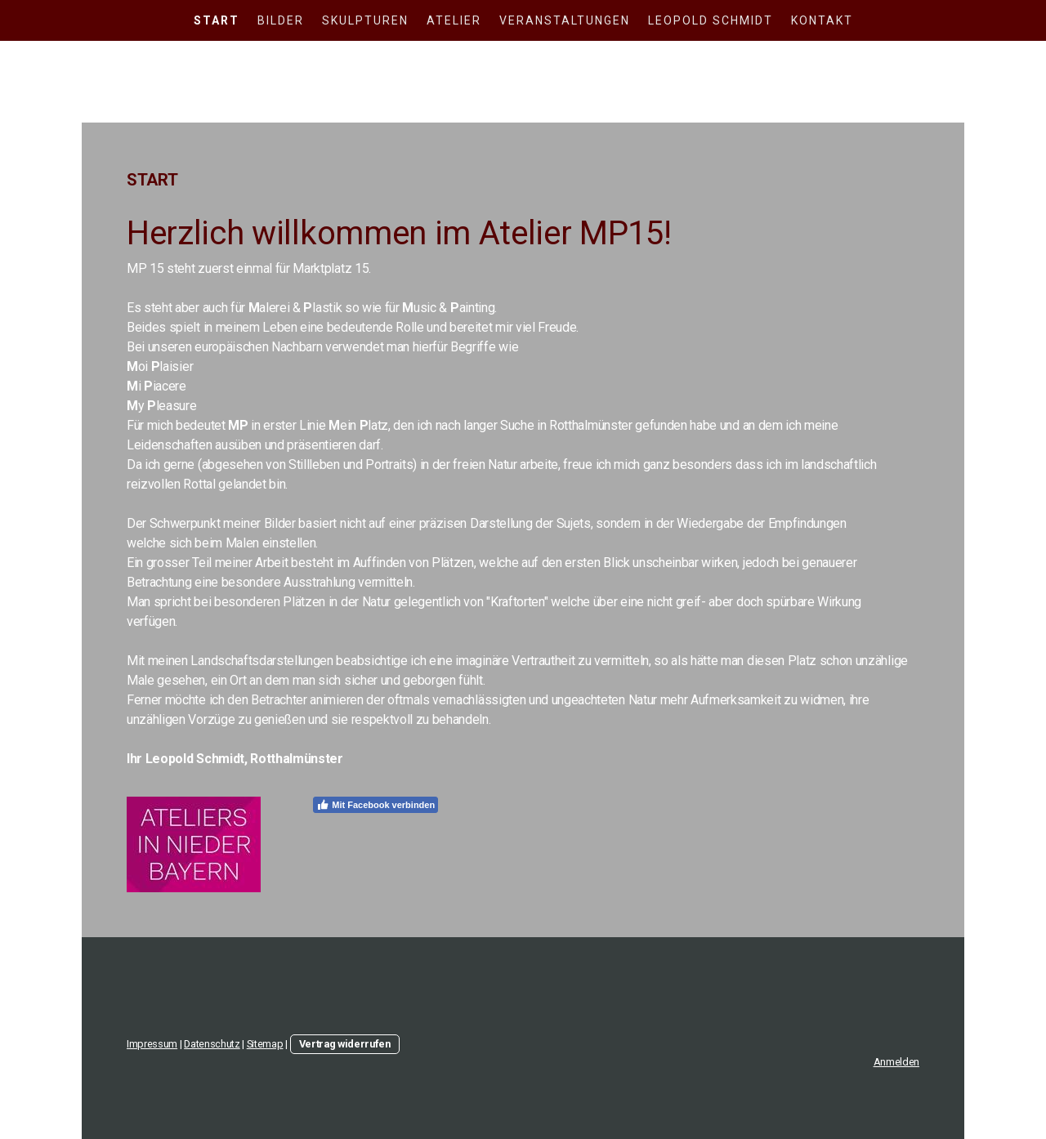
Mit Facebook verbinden (375, 804)
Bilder (280, 20)
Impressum (152, 1044)
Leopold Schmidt (710, 20)
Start (216, 20)
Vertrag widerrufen (345, 1044)
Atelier (454, 20)
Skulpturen (365, 20)
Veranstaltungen (564, 20)
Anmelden (896, 1062)
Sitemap (265, 1044)
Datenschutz (211, 1044)
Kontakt (822, 20)
